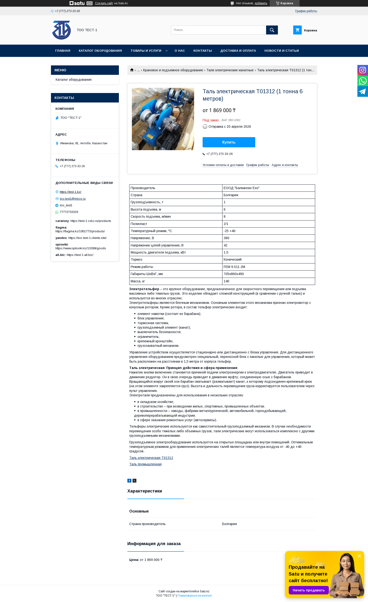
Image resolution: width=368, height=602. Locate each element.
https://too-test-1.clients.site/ (87, 238)
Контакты (202, 50)
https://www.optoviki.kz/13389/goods (80, 248)
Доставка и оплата (238, 50)
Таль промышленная (145, 464)
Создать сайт (104, 3)
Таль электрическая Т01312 (151, 458)
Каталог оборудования (100, 50)
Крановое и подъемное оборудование (173, 70)
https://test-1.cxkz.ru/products (91, 221)
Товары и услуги (145, 50)
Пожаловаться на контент (194, 595)
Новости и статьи (281, 50)
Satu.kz (204, 591)
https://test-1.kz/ (70, 192)
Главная (62, 50)
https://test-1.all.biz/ (80, 255)
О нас (180, 50)
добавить (261, 3)
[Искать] (272, 29)
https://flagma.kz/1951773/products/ (80, 231)
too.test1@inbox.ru (73, 198)
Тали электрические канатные (230, 70)
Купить (229, 142)
